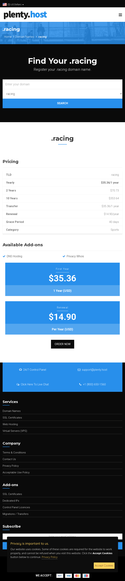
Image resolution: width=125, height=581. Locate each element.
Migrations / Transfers (15, 514)
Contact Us (9, 459)
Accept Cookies (104, 565)
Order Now (63, 344)
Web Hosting (10, 424)
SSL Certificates (12, 417)
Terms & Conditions (14, 452)
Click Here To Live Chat (33, 384)
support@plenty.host (92, 369)
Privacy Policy (11, 465)
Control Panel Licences (16, 507)
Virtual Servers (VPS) (15, 430)
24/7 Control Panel (32, 369)
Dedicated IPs (11, 500)
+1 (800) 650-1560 (92, 384)
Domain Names (24, 36)
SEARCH (62, 103)
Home (8, 36)
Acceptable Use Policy (16, 472)
